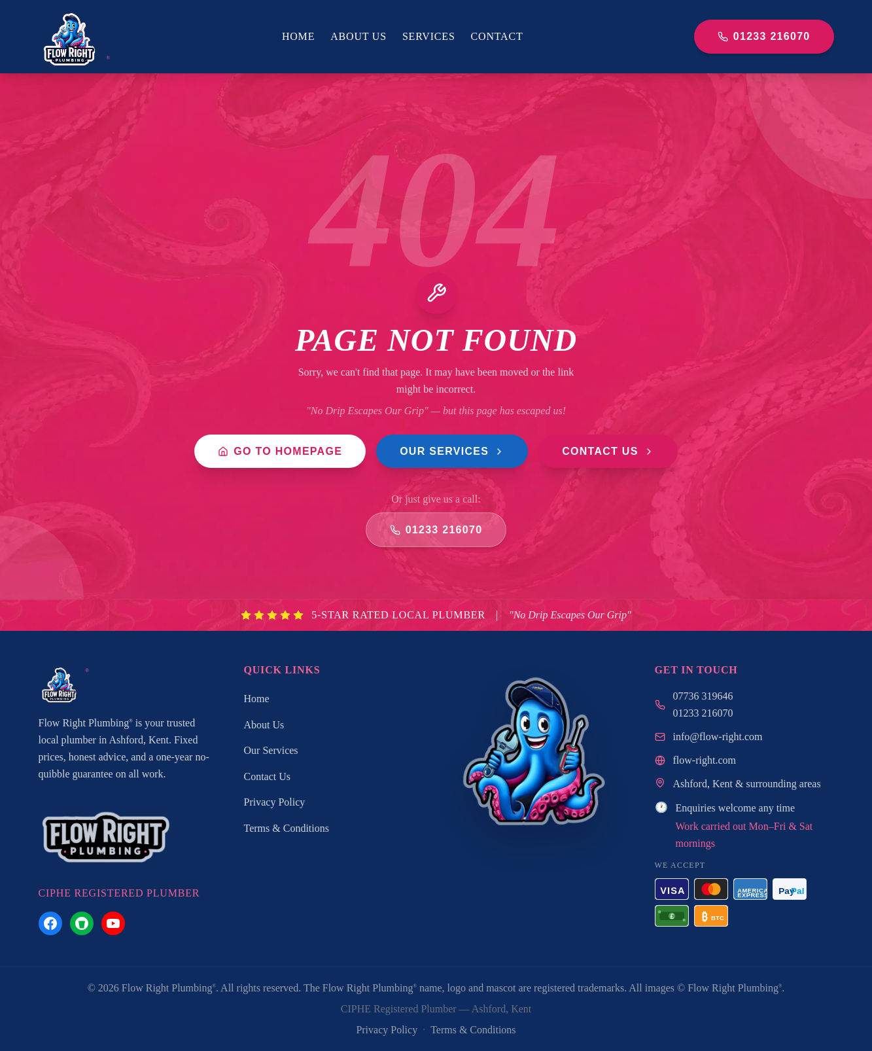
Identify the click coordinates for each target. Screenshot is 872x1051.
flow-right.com (704, 760)
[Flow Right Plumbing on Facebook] (50, 923)
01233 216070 (764, 36)
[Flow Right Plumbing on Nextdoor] (82, 923)
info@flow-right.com (718, 736)
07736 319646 (703, 696)
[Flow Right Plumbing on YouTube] (113, 923)
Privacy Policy (274, 802)
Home (298, 36)
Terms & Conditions (286, 828)
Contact (497, 36)
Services (428, 36)
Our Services (452, 451)
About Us (358, 36)
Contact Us (608, 451)
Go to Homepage (280, 451)
